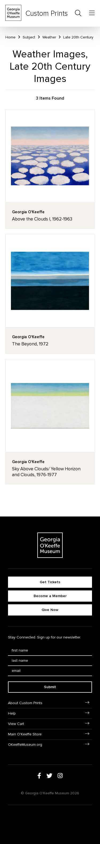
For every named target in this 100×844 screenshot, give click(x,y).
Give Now (50, 610)
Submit (50, 687)
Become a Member (50, 596)
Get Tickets (50, 582)
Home (10, 37)
